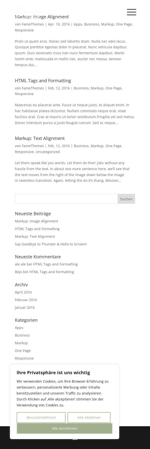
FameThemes (33, 88)
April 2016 (23, 292)
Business (91, 24)
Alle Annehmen (64, 428)
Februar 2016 (26, 299)
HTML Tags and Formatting (43, 80)
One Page (124, 24)
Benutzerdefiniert (41, 417)
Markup (107, 24)
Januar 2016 (25, 307)
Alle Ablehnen (89, 417)
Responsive (24, 30)
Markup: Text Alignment (40, 138)
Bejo (18, 271)
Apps (78, 24)
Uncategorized (48, 151)
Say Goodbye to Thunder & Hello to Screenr (51, 244)
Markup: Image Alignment (36, 221)
